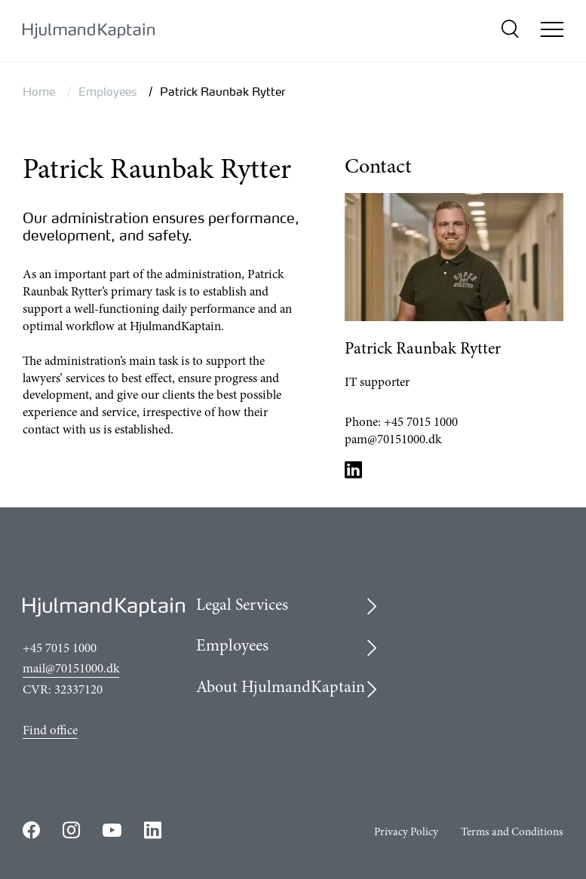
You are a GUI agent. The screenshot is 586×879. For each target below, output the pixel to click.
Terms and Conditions (512, 832)
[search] (509, 31)
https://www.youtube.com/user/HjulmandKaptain (112, 830)
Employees (107, 91)
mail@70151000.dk (71, 669)
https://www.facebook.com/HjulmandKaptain (31, 829)
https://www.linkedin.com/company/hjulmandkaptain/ (153, 829)
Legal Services (242, 606)
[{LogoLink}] (89, 31)
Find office (50, 731)
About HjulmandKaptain (280, 688)
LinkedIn (354, 469)
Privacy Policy (406, 832)
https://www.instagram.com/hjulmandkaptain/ (71, 829)
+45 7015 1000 (421, 423)
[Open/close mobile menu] (552, 31)
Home (39, 91)
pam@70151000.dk (393, 440)
